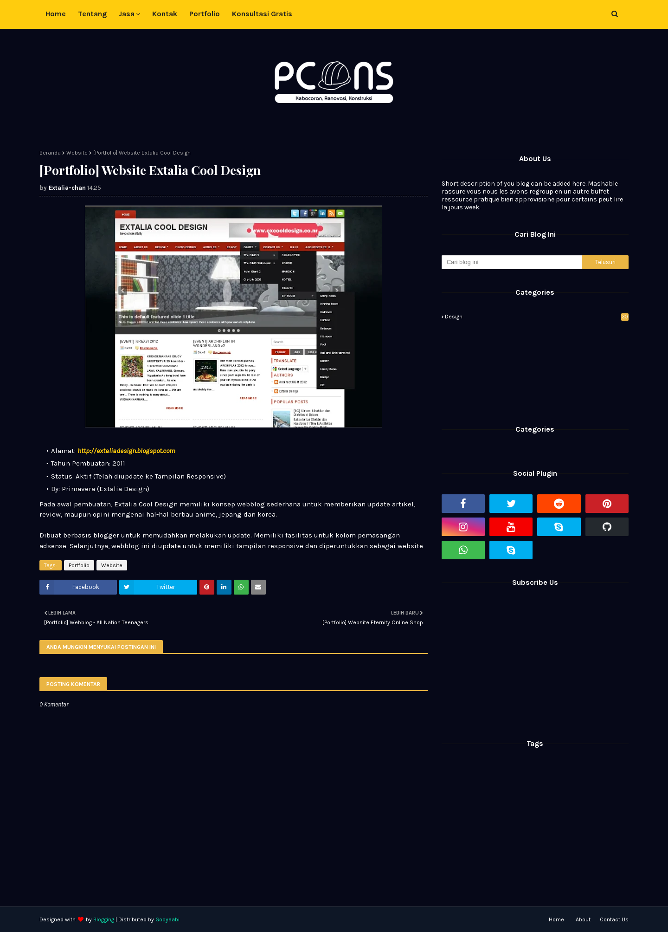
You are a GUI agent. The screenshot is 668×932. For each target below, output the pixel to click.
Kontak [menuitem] (164, 13)
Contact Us (614, 919)
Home (556, 919)
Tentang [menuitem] (92, 13)
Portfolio (79, 565)
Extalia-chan (67, 187)
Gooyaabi (167, 919)
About (583, 919)
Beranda (50, 152)
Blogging (103, 919)
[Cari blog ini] (512, 262)
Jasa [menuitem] (127, 13)
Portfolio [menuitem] (204, 13)
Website (77, 152)
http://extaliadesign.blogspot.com (126, 451)
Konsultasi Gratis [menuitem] (262, 13)
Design (537, 316)
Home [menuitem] (55, 13)
